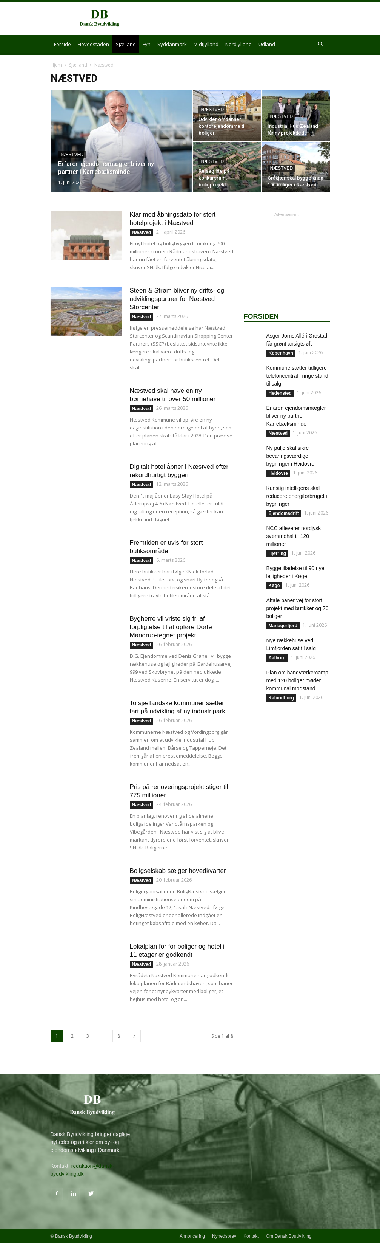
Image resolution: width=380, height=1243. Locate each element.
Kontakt (251, 1236)
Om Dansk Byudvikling (289, 1236)
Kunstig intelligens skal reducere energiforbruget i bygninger (296, 496)
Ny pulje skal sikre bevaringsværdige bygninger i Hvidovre (290, 456)
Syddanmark (172, 44)
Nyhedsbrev (224, 1236)
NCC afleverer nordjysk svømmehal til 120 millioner (293, 536)
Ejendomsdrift (284, 513)
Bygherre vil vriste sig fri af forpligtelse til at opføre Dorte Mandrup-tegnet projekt (171, 627)
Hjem (56, 65)
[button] (321, 44)
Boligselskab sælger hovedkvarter (178, 870)
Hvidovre (278, 473)
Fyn (147, 44)
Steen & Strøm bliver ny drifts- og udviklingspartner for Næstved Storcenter (177, 299)
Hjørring (277, 553)
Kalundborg (281, 698)
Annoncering (192, 1236)
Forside (62, 44)
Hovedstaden (93, 44)
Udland (266, 44)
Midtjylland (206, 44)
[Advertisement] (241, 18)
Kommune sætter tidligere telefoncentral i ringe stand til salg (297, 376)
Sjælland (126, 44)
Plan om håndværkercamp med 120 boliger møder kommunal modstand (297, 680)
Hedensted (280, 393)
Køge (274, 585)
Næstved (72, 154)
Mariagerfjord (283, 625)
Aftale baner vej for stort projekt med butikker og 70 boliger (297, 608)
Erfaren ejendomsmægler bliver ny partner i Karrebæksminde (296, 416)
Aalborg (277, 657)
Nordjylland (238, 44)
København (281, 353)
